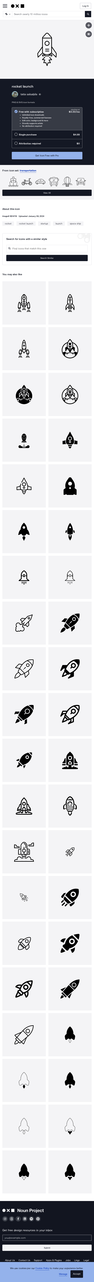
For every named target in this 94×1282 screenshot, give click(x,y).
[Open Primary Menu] (5, 6)
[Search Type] (7, 14)
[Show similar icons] (89, 34)
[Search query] (47, 248)
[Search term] (48, 14)
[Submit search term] (88, 14)
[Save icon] (89, 25)
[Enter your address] (47, 1238)
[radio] (47, 118)
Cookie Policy (42, 1268)
